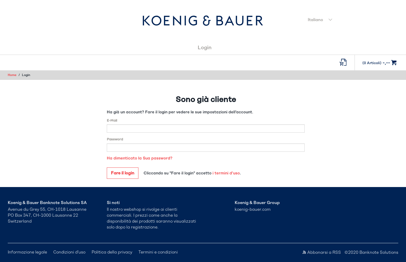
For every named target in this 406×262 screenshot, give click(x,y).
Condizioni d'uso (69, 252)
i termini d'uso (226, 173)
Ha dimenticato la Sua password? (139, 158)
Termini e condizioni (158, 252)
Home (12, 75)
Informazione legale (27, 252)
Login (204, 47)
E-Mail (112, 120)
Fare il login (122, 173)
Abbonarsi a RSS (322, 252)
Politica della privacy (112, 252)
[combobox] (352, 20)
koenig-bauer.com (253, 209)
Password (115, 139)
